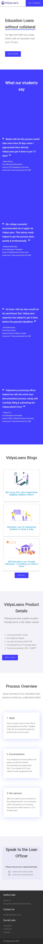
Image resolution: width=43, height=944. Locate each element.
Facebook (7, 929)
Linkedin (6, 932)
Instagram (7, 926)
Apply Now (13, 54)
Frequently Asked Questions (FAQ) (17, 904)
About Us (7, 900)
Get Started (34, 3)
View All (21, 575)
